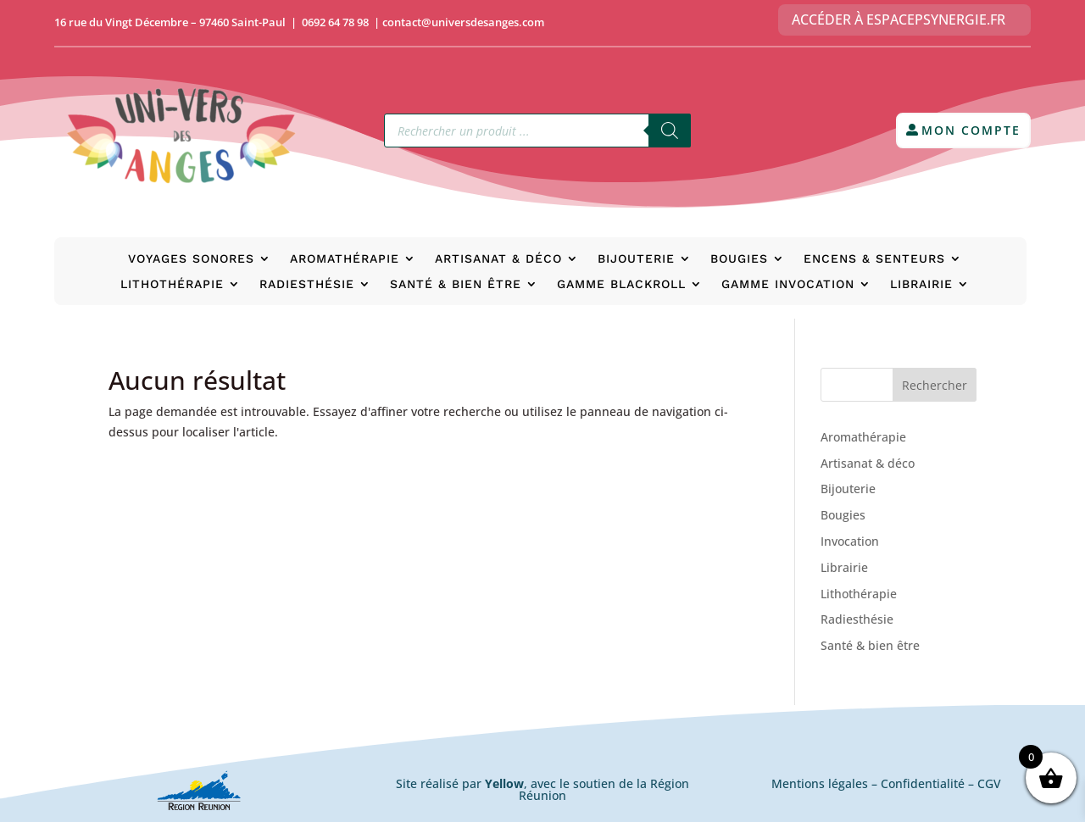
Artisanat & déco (498, 259)
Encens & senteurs (874, 259)
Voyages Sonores (191, 259)
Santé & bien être (455, 284)
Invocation (850, 541)
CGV (989, 783)
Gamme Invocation (787, 284)
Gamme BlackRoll (621, 284)
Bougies (739, 259)
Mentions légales (819, 783)
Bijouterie (636, 259)
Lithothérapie (172, 284)
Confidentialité (923, 783)
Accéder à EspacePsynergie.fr (898, 19)
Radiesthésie (306, 284)
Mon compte (971, 130)
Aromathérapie (344, 259)
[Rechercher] (669, 130)
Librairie (921, 284)
